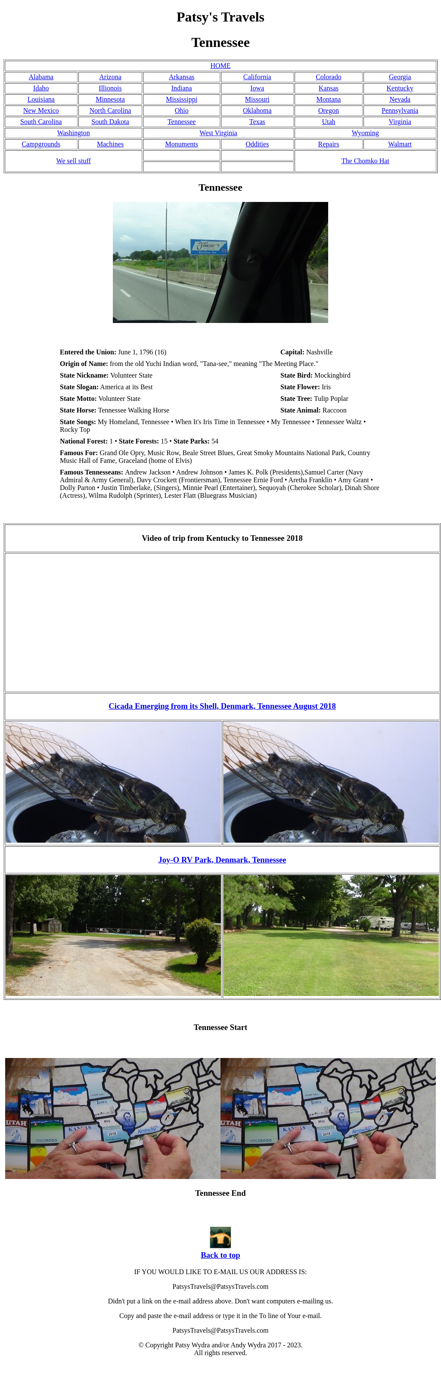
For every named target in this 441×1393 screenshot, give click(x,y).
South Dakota (110, 121)
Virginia (400, 121)
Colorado (329, 77)
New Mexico (41, 110)
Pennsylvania (400, 110)
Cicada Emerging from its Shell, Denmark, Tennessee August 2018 (222, 705)
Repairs (328, 144)
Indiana (181, 88)
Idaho (41, 88)
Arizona (110, 77)
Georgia (400, 77)
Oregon (328, 110)
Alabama (40, 77)
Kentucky (400, 88)
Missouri (257, 99)
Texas (257, 121)
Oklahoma (257, 110)
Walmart (400, 144)
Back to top (220, 1255)
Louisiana (41, 99)
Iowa (257, 88)
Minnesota (110, 99)
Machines (110, 144)
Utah (328, 121)
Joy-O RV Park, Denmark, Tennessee (222, 859)
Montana (329, 99)
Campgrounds (41, 144)
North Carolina (110, 110)
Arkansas (182, 77)
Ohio (182, 110)
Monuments (181, 144)
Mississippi (181, 99)
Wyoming (365, 133)
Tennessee (182, 121)
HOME (220, 65)
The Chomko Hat (365, 160)
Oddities (257, 144)
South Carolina (41, 121)
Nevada (399, 99)
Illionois (110, 88)
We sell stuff (73, 160)
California (257, 77)
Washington (73, 133)
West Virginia (218, 133)
